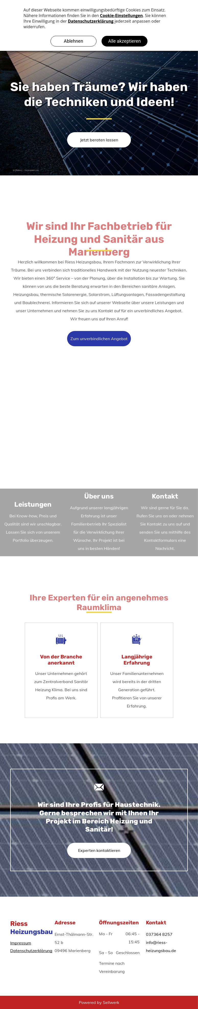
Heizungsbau (31, 932)
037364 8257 (159, 934)
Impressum (20, 942)
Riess (19, 924)
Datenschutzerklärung (31, 950)
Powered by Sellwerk (99, 1002)
